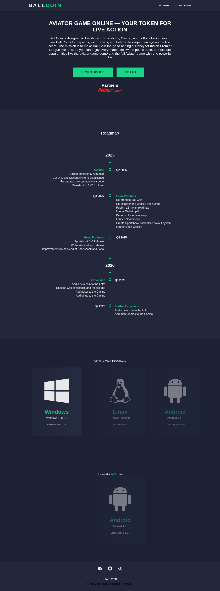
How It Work (110, 578)
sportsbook (93, 72)
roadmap (164, 5)
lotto (130, 72)
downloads (183, 5)
